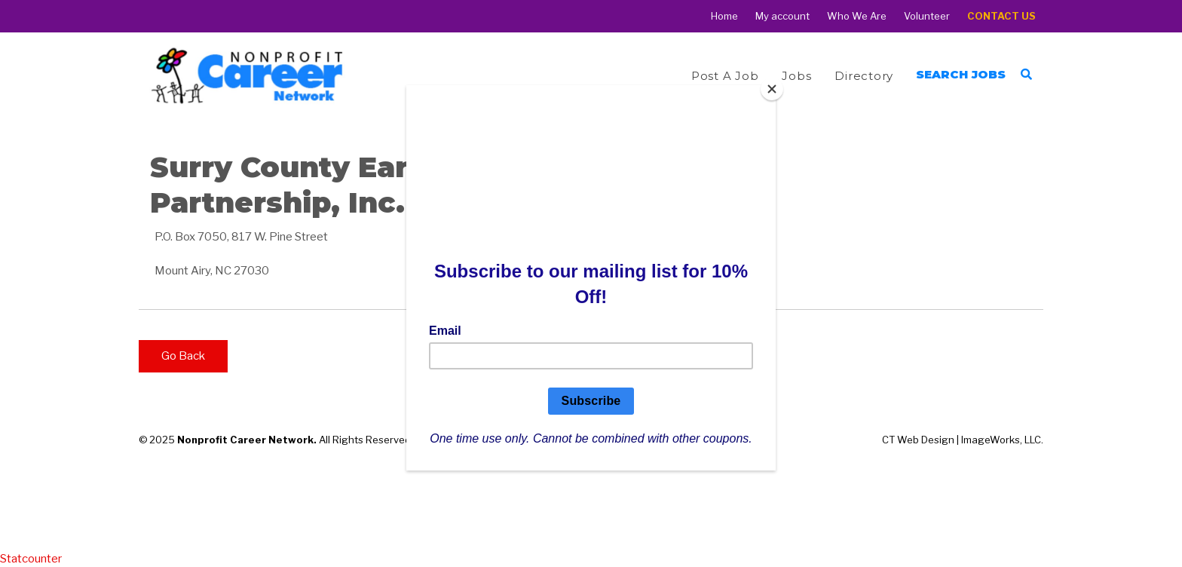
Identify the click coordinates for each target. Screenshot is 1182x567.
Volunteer (927, 16)
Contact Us (1001, 16)
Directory (863, 76)
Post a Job (725, 76)
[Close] (772, 89)
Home (724, 16)
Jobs (796, 76)
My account (782, 16)
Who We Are (856, 16)
